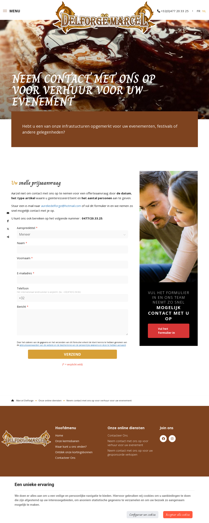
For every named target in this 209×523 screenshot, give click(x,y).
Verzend (72, 354)
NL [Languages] (204, 11)
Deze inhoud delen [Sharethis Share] (8, 237)
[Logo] (26, 438)
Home (59, 435)
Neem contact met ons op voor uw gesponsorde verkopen (130, 452)
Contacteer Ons (65, 458)
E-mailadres (25, 273)
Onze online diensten (50, 400)
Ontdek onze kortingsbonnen (73, 452)
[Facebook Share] (8, 221)
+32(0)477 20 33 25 (173, 11)
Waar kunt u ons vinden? (71, 446)
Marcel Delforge (22, 400)
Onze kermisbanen (67, 441)
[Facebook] (163, 439)
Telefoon (23, 288)
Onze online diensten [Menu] (126, 427)
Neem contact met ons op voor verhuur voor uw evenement (128, 443)
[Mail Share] (8, 213)
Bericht (22, 307)
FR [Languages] (198, 11)
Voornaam (25, 258)
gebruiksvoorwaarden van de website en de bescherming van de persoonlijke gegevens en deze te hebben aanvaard (73, 345)
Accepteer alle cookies (178, 514)
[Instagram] (172, 439)
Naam (22, 243)
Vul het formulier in (166, 331)
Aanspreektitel (27, 228)
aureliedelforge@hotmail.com (61, 206)
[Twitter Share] (8, 229)
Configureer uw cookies (142, 514)
